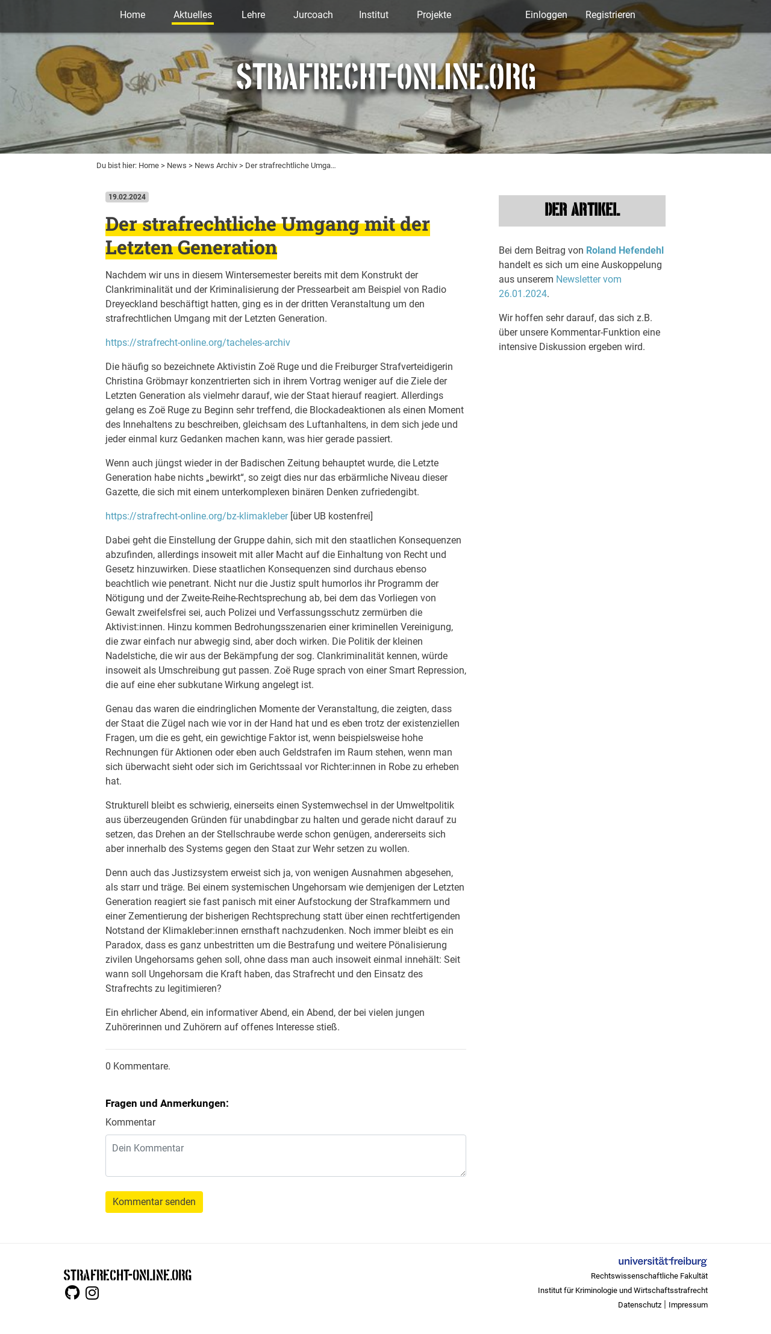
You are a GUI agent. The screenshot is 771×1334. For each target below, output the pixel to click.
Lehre (253, 14)
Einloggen (546, 14)
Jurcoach (313, 14)
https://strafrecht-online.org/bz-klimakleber (196, 516)
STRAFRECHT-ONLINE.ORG (127, 1274)
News (177, 165)
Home (132, 14)
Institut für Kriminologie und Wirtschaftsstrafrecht (623, 1290)
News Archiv (216, 165)
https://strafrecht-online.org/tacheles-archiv (197, 342)
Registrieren (610, 14)
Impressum (688, 1304)
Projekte (434, 14)
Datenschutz (639, 1304)
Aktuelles (192, 14)
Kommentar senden (154, 1201)
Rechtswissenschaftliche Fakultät (649, 1275)
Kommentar (130, 1122)
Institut (374, 14)
